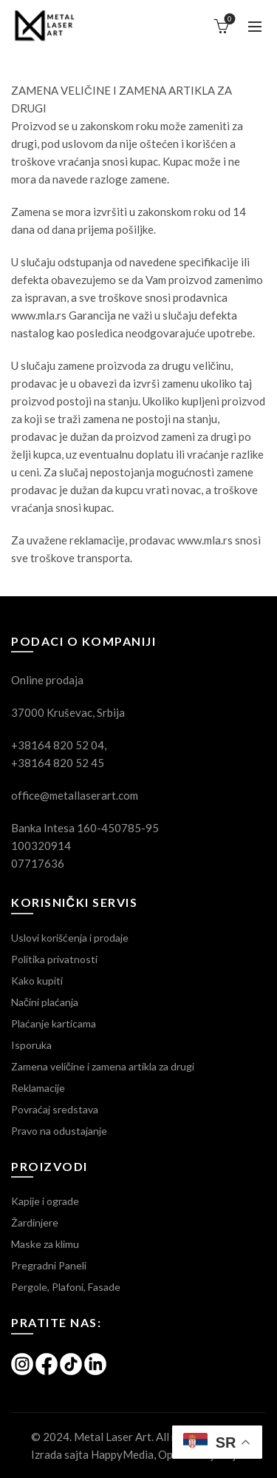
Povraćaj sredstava (54, 1109)
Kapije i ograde (45, 1201)
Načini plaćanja (44, 1002)
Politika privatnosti (54, 959)
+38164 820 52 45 (57, 762)
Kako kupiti (37, 980)
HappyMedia (122, 1454)
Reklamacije (38, 1087)
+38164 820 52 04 (57, 745)
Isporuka (31, 1045)
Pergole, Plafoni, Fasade (65, 1286)
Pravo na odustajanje (59, 1130)
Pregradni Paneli (48, 1265)
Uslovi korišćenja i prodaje (70, 937)
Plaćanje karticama (53, 1023)
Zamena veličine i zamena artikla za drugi (102, 1066)
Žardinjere (34, 1222)
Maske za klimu (45, 1244)
